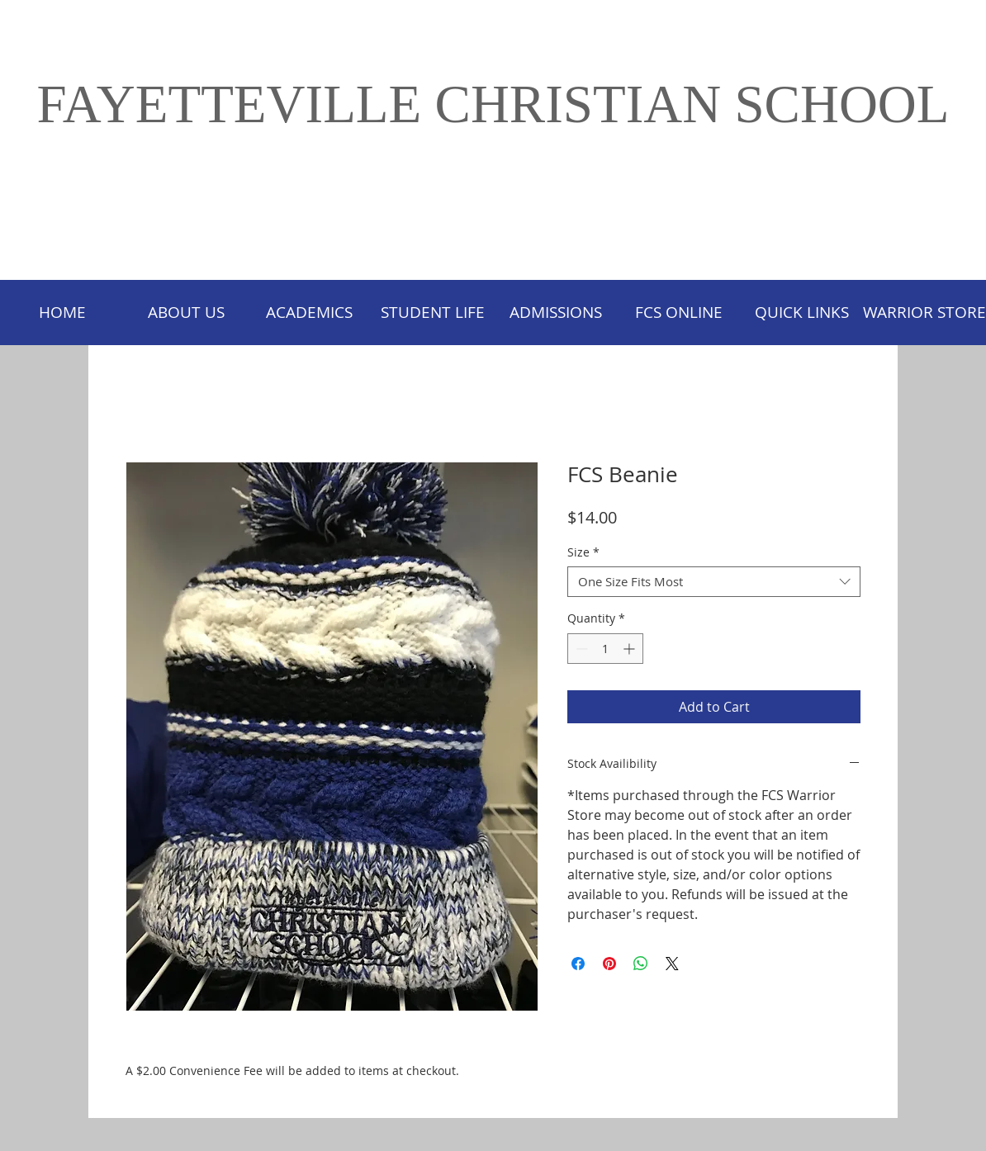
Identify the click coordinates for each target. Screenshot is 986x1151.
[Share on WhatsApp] (641, 963)
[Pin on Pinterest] (609, 963)
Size (583, 552)
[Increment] (630, 648)
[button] (432, 312)
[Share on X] (672, 963)
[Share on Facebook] (578, 963)
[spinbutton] (605, 648)
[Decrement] (580, 648)
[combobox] (713, 582)
